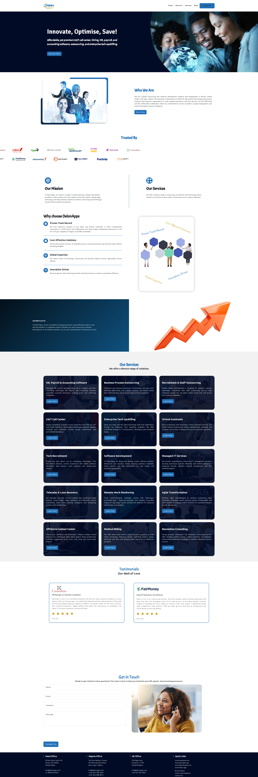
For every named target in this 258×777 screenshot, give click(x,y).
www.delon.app (180, 767)
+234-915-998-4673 (95, 775)
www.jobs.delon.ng (182, 763)
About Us (178, 5)
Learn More (52, 401)
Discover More (54, 54)
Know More (140, 112)
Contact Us (206, 6)
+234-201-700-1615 (95, 773)
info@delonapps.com (52, 770)
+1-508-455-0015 (51, 773)
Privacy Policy (180, 771)
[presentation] (60, 734)
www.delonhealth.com (183, 765)
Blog (196, 5)
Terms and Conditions (183, 773)
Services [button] (188, 5)
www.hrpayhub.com (182, 760)
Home (170, 5)
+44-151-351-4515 (139, 773)
